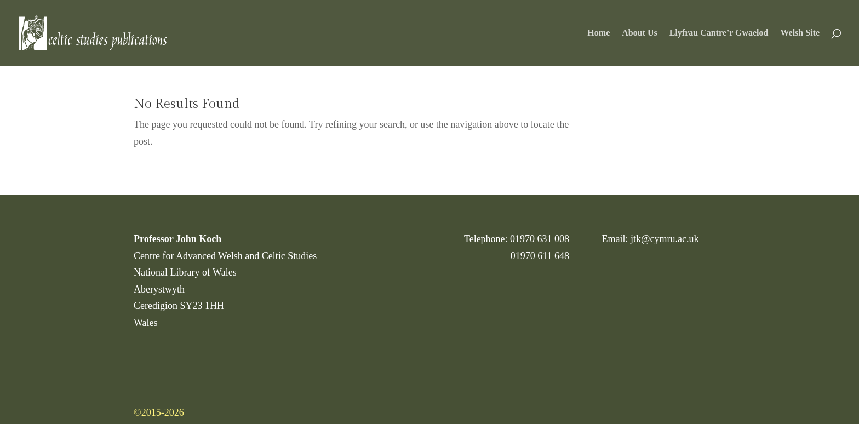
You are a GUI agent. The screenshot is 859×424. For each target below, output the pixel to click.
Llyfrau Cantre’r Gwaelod (719, 33)
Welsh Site (800, 33)
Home (598, 33)
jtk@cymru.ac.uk (665, 238)
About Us (639, 33)
